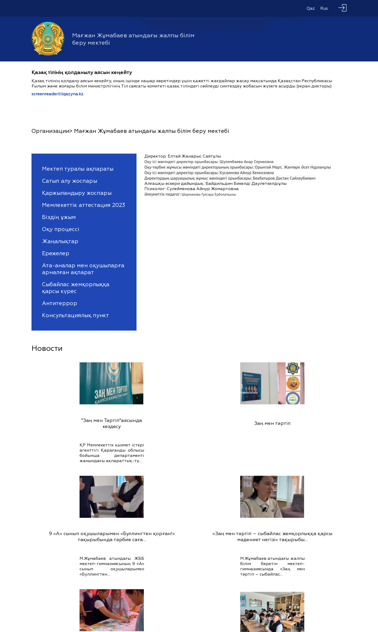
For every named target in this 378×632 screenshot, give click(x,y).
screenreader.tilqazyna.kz (57, 94)
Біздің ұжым (59, 217)
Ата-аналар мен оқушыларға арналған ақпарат (83, 269)
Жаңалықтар (60, 241)
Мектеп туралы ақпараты (77, 168)
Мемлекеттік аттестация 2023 (83, 205)
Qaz (311, 8)
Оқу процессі (60, 229)
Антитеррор (59, 303)
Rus (324, 8)
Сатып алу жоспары (69, 180)
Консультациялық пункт (75, 315)
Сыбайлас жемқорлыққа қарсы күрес (75, 288)
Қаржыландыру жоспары (77, 193)
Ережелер (55, 253)
